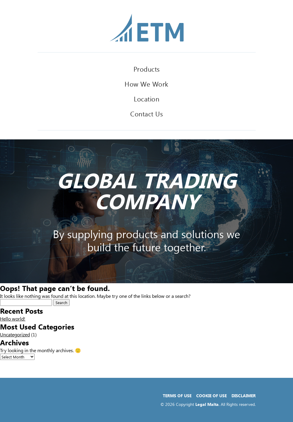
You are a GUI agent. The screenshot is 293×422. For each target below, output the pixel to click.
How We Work (146, 83)
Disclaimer (243, 395)
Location (146, 98)
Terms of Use (177, 395)
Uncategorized (15, 334)
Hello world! (12, 318)
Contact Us (146, 113)
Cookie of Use (211, 395)
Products (147, 68)
